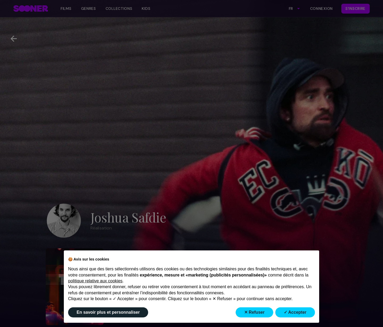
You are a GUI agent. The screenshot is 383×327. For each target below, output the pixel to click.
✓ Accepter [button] (295, 312)
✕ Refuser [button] (254, 312)
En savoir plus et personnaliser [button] (108, 312)
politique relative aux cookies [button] (95, 281)
